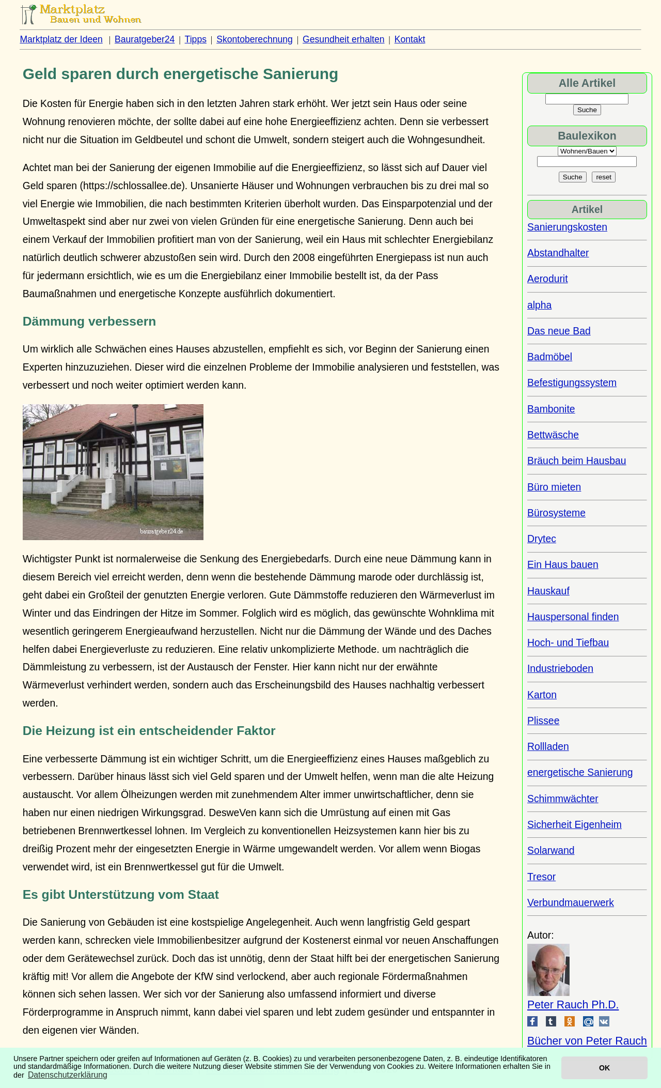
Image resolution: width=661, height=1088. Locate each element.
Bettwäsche (553, 434)
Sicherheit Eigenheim (574, 824)
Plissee (543, 720)
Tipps (196, 39)
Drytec (541, 538)
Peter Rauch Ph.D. (573, 1005)
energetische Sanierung (580, 772)
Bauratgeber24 (145, 39)
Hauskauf (548, 590)
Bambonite (551, 409)
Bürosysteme (556, 512)
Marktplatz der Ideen (61, 39)
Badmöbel (549, 356)
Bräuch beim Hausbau (576, 460)
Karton (542, 694)
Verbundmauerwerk (570, 902)
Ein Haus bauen (563, 564)
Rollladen (548, 746)
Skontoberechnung (254, 39)
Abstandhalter (558, 252)
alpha (539, 305)
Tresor (541, 876)
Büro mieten (554, 487)
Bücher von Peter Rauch (587, 1041)
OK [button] (604, 1068)
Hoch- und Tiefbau (568, 642)
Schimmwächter (563, 798)
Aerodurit (547, 278)
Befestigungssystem (572, 382)
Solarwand (550, 850)
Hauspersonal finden (573, 616)
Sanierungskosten (567, 227)
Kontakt (410, 39)
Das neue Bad (559, 330)
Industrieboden (560, 668)
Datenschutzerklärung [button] (67, 1074)
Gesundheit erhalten (343, 39)
